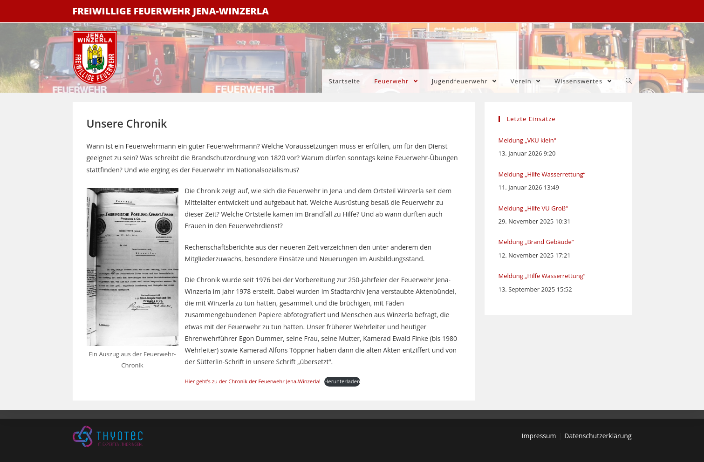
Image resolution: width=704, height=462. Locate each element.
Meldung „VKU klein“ (527, 140)
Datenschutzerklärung (597, 435)
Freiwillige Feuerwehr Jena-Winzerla (171, 11)
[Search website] (629, 81)
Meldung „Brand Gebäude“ (536, 242)
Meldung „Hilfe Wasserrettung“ (542, 174)
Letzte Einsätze (531, 119)
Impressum (539, 435)
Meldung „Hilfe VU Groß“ (533, 208)
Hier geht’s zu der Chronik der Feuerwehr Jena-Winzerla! (253, 381)
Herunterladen (342, 381)
